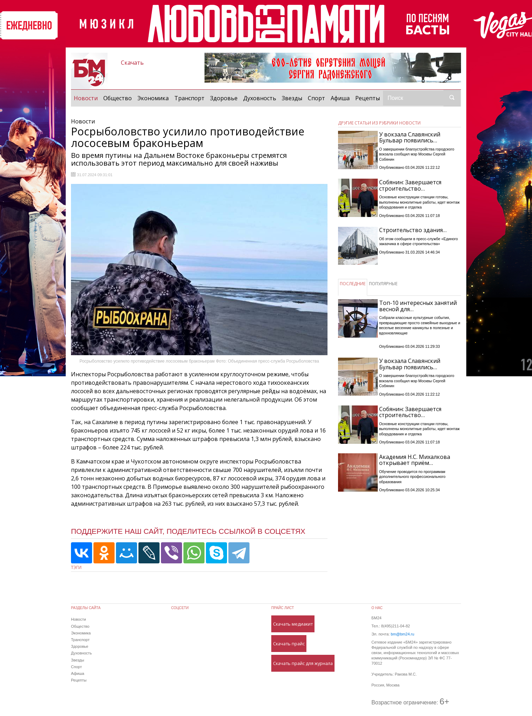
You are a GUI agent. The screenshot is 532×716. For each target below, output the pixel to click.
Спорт (316, 98)
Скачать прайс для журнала (303, 663)
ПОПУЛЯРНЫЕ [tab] (383, 284)
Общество (117, 98)
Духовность (259, 98)
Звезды (292, 98)
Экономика (153, 98)
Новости (87, 98)
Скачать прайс (289, 643)
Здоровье (224, 98)
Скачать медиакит (293, 624)
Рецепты (367, 98)
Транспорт (189, 98)
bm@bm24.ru (402, 634)
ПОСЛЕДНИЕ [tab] (352, 284)
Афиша (340, 98)
